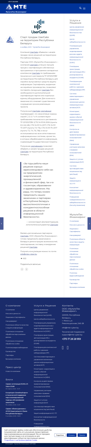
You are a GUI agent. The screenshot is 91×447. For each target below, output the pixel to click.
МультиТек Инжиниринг (41, 47)
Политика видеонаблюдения (77, 274)
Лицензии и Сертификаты (75, 230)
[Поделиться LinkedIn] (26, 269)
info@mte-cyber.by (28, 254)
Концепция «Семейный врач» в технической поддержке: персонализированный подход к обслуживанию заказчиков (17, 397)
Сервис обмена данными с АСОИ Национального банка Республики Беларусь (16, 411)
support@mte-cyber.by (72, 335)
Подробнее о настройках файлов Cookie (20, 440)
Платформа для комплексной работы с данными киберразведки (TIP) (77, 85)
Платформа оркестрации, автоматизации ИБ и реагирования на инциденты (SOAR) (77, 71)
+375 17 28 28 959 (13, 1)
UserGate (34, 52)
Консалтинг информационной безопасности (76, 190)
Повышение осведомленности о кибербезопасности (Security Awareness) (77, 201)
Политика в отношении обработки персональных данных (75, 254)
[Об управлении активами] (89, 223)
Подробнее (60, 435)
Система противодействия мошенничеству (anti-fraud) (76, 170)
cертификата (37, 146)
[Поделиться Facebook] (22, 269)
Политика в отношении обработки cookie (77, 266)
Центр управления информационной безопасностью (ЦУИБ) (77, 31)
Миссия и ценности (77, 225)
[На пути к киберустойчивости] (1, 223)
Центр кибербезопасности (77, 40)
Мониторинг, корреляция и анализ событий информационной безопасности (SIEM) (76, 118)
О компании (74, 221)
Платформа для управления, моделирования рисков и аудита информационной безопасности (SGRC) (76, 54)
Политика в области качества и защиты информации (77, 242)
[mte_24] (16, 8)
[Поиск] (79, 8)
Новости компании (13, 371)
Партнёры (74, 283)
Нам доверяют (75, 235)
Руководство (75, 279)
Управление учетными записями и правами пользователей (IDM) (77, 149)
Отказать (72, 435)
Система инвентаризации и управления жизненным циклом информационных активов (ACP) (77, 101)
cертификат (46, 111)
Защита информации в (75, 181)
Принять (82, 435)
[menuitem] (79, 8)
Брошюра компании (77, 287)
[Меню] (84, 8)
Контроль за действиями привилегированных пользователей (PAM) (77, 134)
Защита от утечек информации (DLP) (77, 160)
